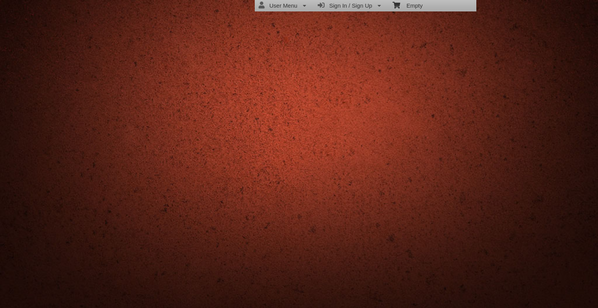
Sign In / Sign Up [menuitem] (349, 5)
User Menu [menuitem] (282, 5)
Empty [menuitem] (407, 5)
